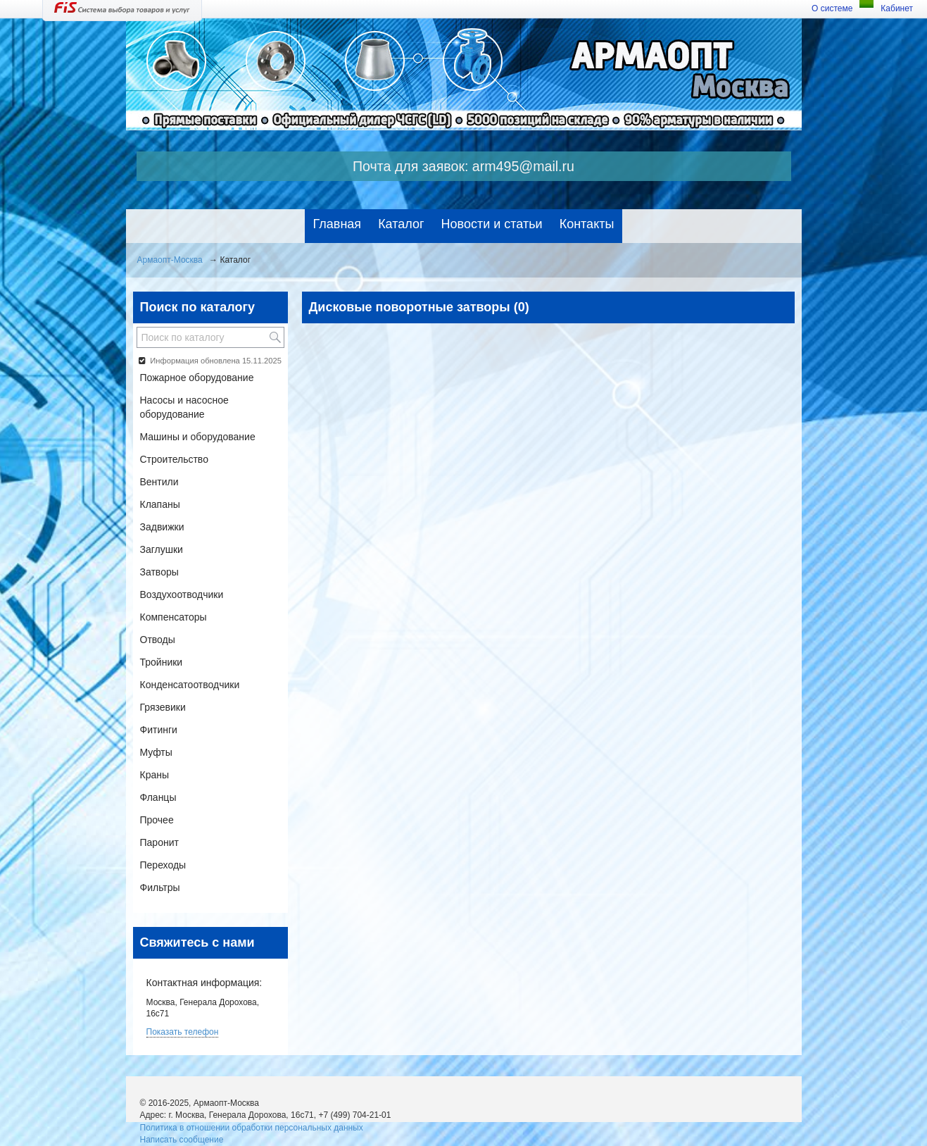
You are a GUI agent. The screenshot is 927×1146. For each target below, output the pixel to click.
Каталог (401, 224)
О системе (832, 8)
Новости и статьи (492, 224)
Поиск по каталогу (197, 307)
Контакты (587, 224)
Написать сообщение (182, 1140)
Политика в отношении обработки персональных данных (251, 1128)
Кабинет (897, 8)
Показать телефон (182, 1032)
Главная (337, 224)
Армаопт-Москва (170, 260)
